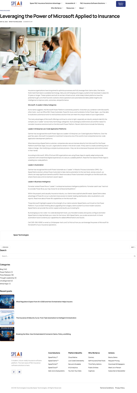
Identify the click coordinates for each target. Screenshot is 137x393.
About (82, 8)
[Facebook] (13, 371)
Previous (5, 247)
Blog (1, 269)
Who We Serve (57, 8)
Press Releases (5, 10)
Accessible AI (71, 3)
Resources (71, 8)
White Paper (4, 284)
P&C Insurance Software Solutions (93, 3)
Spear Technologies (15, 22)
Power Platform (5, 272)
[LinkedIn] (19, 371)
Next (132, 247)
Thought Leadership (7, 278)
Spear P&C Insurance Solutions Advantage (46, 3)
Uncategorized (5, 281)
